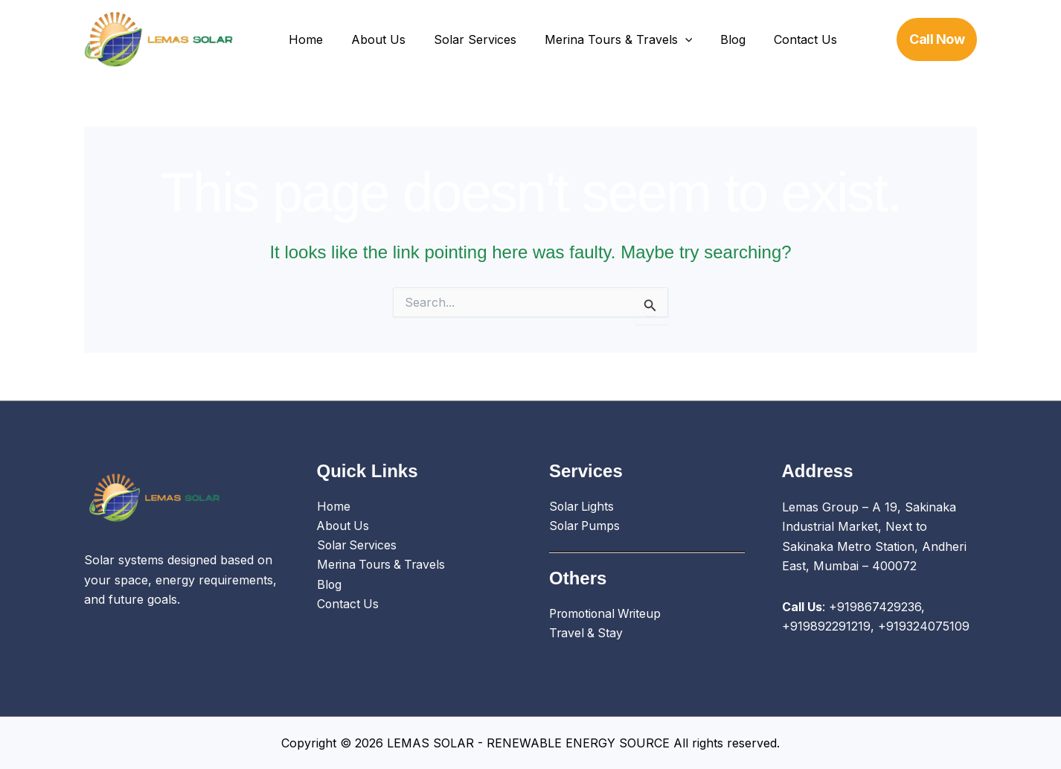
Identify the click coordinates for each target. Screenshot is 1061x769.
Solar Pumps (586, 526)
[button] (937, 39)
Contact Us (781, 39)
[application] (669, 39)
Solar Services (464, 39)
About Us (371, 39)
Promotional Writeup (607, 614)
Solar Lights (582, 507)
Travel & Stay (587, 634)
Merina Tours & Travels (603, 39)
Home (303, 39)
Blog (713, 39)
